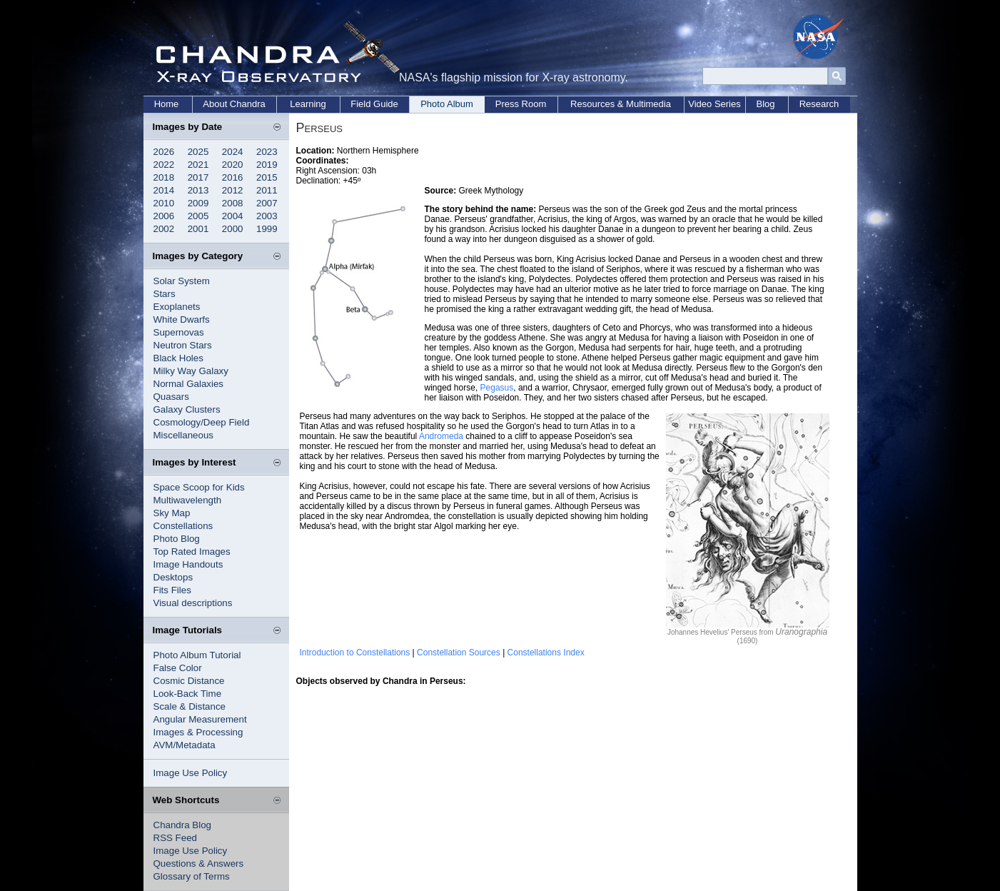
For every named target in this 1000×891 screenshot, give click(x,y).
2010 (164, 203)
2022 (164, 164)
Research (819, 104)
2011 (267, 190)
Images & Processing (198, 732)
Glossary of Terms (191, 876)
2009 (198, 203)
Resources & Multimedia (620, 104)
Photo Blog (176, 538)
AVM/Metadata (184, 745)
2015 (267, 177)
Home (166, 104)
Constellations (183, 525)
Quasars (171, 396)
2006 (164, 216)
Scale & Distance (189, 706)
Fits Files (172, 590)
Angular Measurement (200, 719)
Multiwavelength (187, 500)
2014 (164, 190)
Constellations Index (546, 653)
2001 (198, 228)
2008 (232, 203)
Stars (164, 293)
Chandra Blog (182, 825)
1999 (267, 228)
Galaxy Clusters (187, 409)
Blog (765, 104)
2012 (232, 190)
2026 (164, 151)
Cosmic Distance (189, 680)
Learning (308, 104)
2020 (232, 164)
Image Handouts (188, 564)
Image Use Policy (190, 772)
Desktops (173, 577)
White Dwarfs (181, 319)
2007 (267, 203)
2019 (267, 164)
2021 (198, 164)
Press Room (521, 104)
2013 (198, 190)
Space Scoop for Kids (199, 487)
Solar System (181, 281)
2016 (232, 177)
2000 (232, 228)
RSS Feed (175, 837)
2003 (267, 216)
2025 (198, 151)
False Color (177, 668)
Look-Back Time (187, 693)
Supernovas (178, 332)
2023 (267, 151)
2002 (164, 228)
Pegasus (497, 388)
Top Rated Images (192, 551)
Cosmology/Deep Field (201, 422)
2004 (232, 216)
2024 (232, 151)
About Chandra (234, 104)
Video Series (714, 104)
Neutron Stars (182, 345)
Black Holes (178, 358)
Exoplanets (177, 306)
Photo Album (446, 104)
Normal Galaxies (188, 383)
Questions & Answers (198, 863)
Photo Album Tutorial (197, 655)
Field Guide (374, 104)
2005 (198, 216)
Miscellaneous (183, 435)
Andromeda (441, 436)
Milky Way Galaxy (190, 371)
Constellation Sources (458, 653)
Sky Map (172, 513)
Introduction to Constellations (355, 653)
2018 (164, 177)
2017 (198, 177)
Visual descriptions (193, 603)
